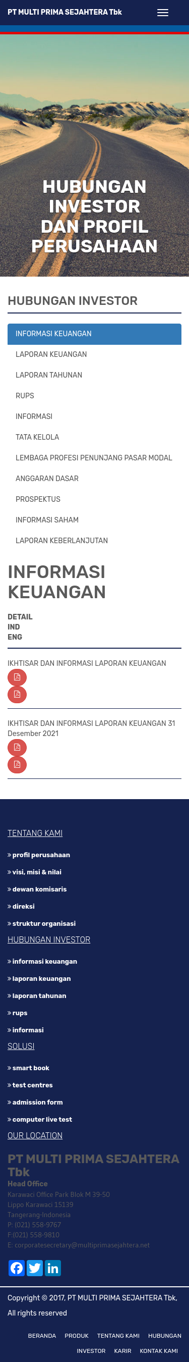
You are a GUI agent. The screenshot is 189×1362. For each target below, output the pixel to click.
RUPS (25, 396)
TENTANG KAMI (118, 1335)
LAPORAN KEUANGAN (51, 354)
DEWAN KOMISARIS (37, 889)
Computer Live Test (40, 1119)
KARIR (122, 1350)
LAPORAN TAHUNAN (49, 375)
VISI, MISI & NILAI (34, 872)
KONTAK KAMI (159, 1350)
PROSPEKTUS (38, 499)
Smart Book (28, 1068)
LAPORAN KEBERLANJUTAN (62, 541)
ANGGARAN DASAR (47, 479)
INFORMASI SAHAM (47, 520)
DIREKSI (21, 906)
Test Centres (30, 1085)
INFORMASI (34, 416)
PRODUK (77, 1335)
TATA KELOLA (37, 437)
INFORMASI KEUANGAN (54, 334)
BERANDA (42, 1335)
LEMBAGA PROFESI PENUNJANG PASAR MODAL (94, 458)
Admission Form (35, 1102)
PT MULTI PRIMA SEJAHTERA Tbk (65, 12)
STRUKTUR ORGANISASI (42, 923)
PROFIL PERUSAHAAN (39, 855)
